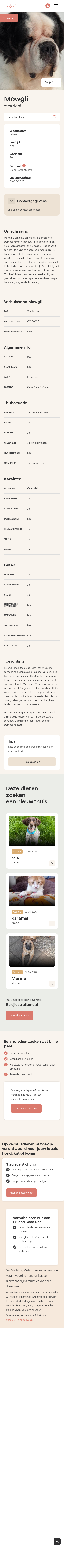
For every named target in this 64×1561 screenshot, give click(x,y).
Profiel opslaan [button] (32, 117)
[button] (47, 6)
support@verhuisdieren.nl (19, 1320)
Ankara (15, 923)
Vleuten (16, 983)
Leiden (15, 862)
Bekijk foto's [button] (51, 82)
